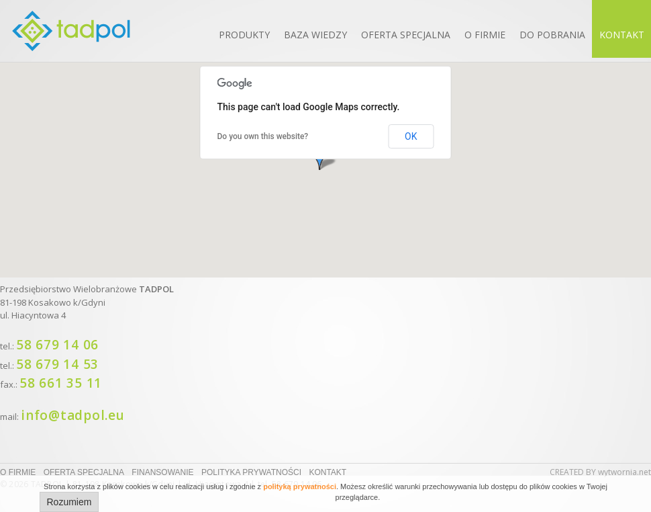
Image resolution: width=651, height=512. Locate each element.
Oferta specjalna (405, 34)
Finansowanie (162, 472)
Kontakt (621, 34)
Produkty (244, 34)
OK (411, 136)
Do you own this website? (263, 136)
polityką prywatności (299, 486)
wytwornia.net (624, 472)
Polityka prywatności (251, 472)
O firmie (484, 34)
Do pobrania (552, 34)
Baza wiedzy (315, 34)
